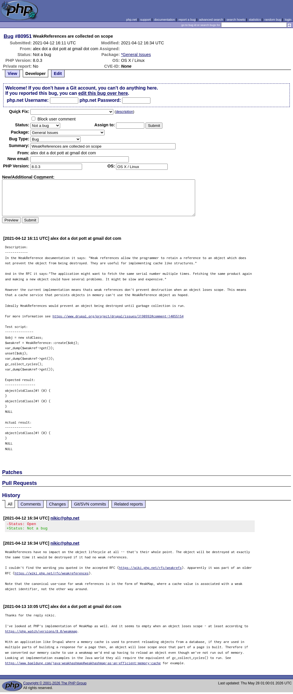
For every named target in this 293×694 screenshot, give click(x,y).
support (145, 19)
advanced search (211, 19)
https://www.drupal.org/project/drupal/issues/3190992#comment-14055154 (118, 316)
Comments (30, 504)
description (124, 112)
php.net (131, 19)
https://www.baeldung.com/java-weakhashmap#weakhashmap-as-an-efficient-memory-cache (83, 665)
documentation (164, 19)
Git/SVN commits (90, 504)
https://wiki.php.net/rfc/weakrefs (150, 569)
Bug (9, 36)
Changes (57, 504)
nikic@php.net (65, 518)
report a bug (186, 19)
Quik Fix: (19, 111)
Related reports (128, 504)
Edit (58, 73)
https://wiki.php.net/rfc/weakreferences (52, 575)
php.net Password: (100, 100)
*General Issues (136, 54)
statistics (255, 19)
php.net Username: (27, 100)
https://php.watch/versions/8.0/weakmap (41, 633)
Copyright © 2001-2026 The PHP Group (54, 685)
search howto (235, 19)
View (12, 73)
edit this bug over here (103, 93)
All (10, 504)
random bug (272, 19)
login (288, 19)
